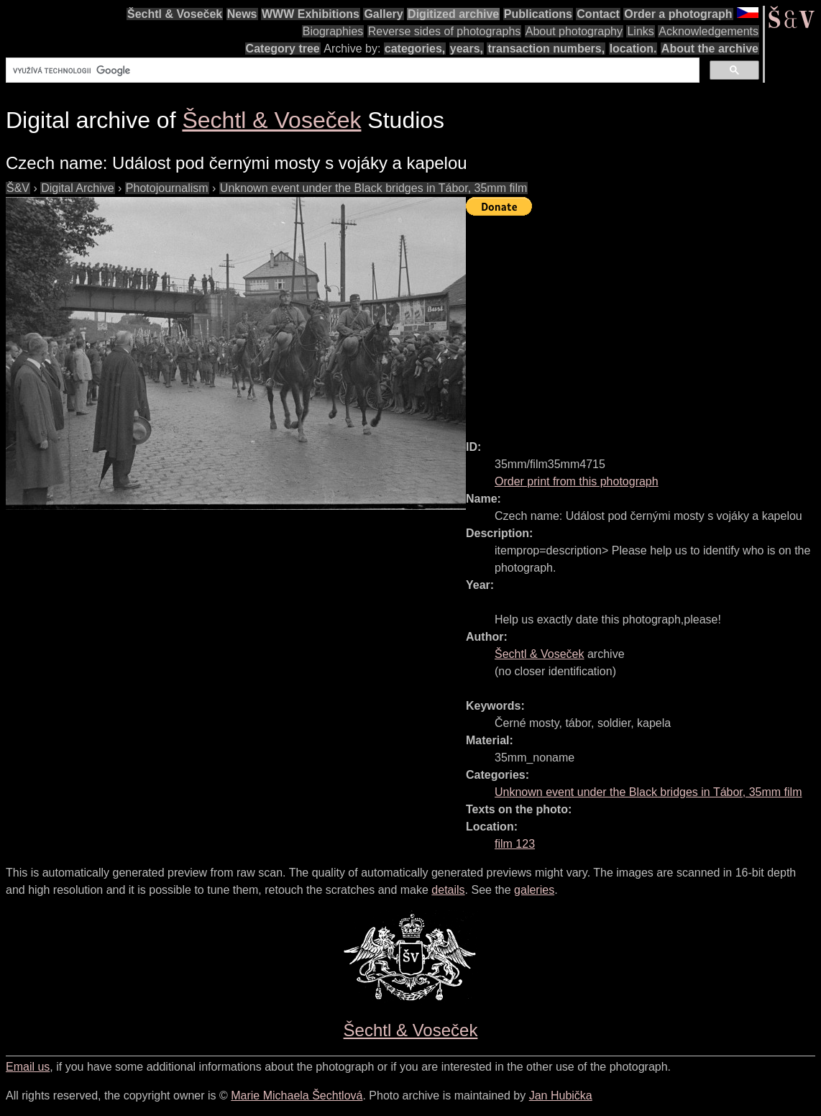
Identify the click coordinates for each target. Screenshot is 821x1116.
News (242, 14)
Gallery (383, 14)
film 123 (515, 844)
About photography (574, 31)
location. (633, 48)
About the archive (709, 48)
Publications (538, 14)
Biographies (333, 31)
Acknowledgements (708, 31)
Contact (598, 14)
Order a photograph (678, 14)
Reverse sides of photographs (444, 31)
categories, (415, 48)
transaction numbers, (546, 48)
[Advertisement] (643, 321)
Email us (28, 1067)
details (447, 890)
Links (640, 31)
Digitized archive (453, 14)
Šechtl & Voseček (174, 14)
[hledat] (351, 70)
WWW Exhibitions (310, 14)
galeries (534, 890)
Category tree (283, 48)
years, (466, 48)
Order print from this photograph (577, 481)
